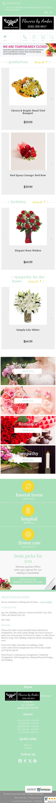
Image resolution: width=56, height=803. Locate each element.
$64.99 (28, 262)
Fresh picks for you (28, 564)
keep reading (46, 602)
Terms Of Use (20, 798)
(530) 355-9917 (14, 3)
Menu (5, 40)
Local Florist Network (23, 801)
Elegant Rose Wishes (28, 250)
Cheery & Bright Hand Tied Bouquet (28, 112)
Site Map (38, 801)
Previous (4, 99)
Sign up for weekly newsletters (28, 580)
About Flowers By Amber (15, 596)
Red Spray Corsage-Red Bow (28, 175)
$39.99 (28, 187)
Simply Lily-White (28, 329)
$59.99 (28, 122)
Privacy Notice (35, 798)
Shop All (39, 62)
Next (52, 99)
